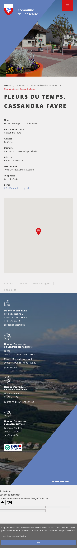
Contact (23, 283)
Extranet (8, 283)
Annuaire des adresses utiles (43, 85)
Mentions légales (42, 283)
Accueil (7, 85)
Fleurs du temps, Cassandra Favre (19, 89)
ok (38, 542)
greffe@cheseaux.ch (14, 324)
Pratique (20, 85)
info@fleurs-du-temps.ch (17, 188)
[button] (38, 231)
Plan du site (10, 289)
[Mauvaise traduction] (10, 502)
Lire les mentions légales (14, 536)
